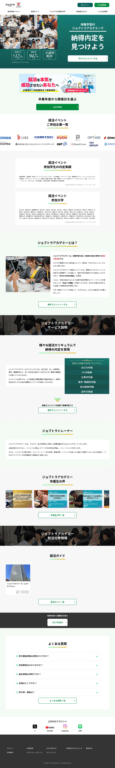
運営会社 (89, 748)
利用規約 (10, 752)
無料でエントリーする (57, 304)
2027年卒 (57, 107)
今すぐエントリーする (87, 58)
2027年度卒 (57, 622)
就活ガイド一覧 (57, 602)
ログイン (85, 5)
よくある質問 (102, 11)
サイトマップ (51, 752)
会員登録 (102, 5)
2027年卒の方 (51, 748)
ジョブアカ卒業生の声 (57, 11)
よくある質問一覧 (57, 700)
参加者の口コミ (81, 11)
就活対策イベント (14, 11)
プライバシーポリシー (35, 752)
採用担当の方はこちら (74, 748)
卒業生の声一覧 (57, 515)
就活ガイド (35, 11)
